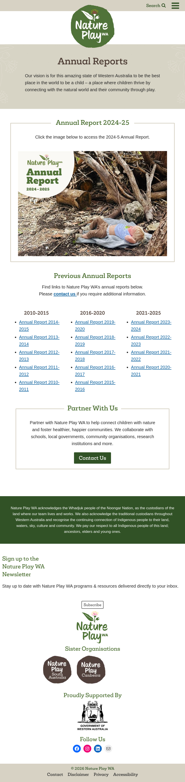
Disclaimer (78, 774)
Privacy (101, 774)
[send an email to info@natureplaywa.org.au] (65, 294)
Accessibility (125, 774)
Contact (55, 774)
